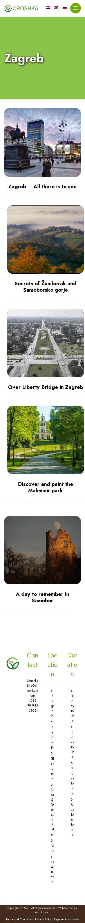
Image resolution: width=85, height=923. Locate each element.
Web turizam (42, 912)
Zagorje (52, 737)
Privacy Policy (43, 919)
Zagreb (52, 705)
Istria (52, 848)
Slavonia (52, 768)
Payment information (66, 919)
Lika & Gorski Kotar (52, 812)
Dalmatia (52, 872)
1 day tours (72, 708)
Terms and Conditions (19, 919)
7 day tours (72, 781)
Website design (67, 908)
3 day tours (72, 745)
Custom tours (72, 819)
